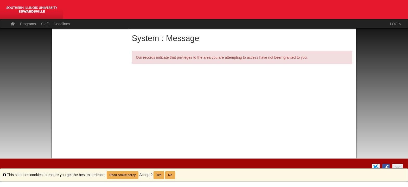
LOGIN (395, 24)
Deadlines (62, 24)
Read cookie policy (123, 175)
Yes (159, 175)
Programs (28, 24)
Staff (45, 24)
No (170, 175)
